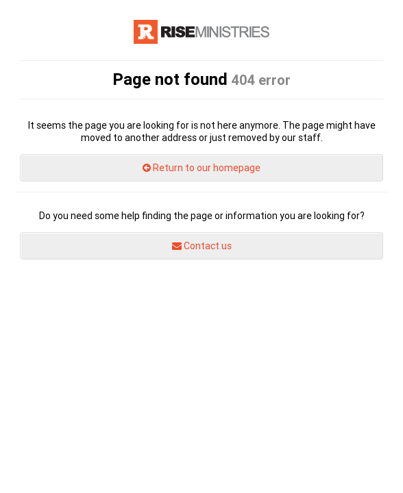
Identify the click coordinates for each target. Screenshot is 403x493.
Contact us (202, 246)
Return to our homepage (201, 168)
